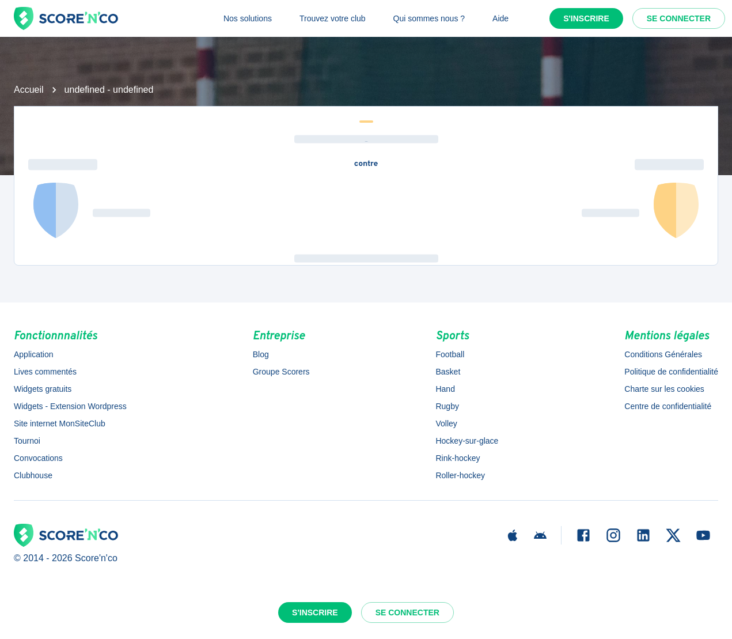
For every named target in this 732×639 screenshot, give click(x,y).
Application (34, 354)
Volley (446, 423)
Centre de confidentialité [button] (667, 406)
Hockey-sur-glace (466, 440)
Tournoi (27, 440)
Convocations (38, 458)
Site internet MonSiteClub (59, 423)
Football (449, 354)
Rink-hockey (457, 458)
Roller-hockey (460, 475)
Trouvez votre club (332, 18)
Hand (444, 389)
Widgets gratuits (42, 389)
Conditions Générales (663, 354)
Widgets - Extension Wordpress (70, 406)
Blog (261, 354)
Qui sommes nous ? (429, 18)
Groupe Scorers (281, 371)
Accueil (29, 89)
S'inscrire (586, 18)
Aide (500, 18)
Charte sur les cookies (664, 389)
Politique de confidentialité (671, 371)
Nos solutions (247, 18)
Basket (447, 371)
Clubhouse (33, 475)
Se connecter (679, 18)
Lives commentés (45, 371)
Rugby (446, 406)
